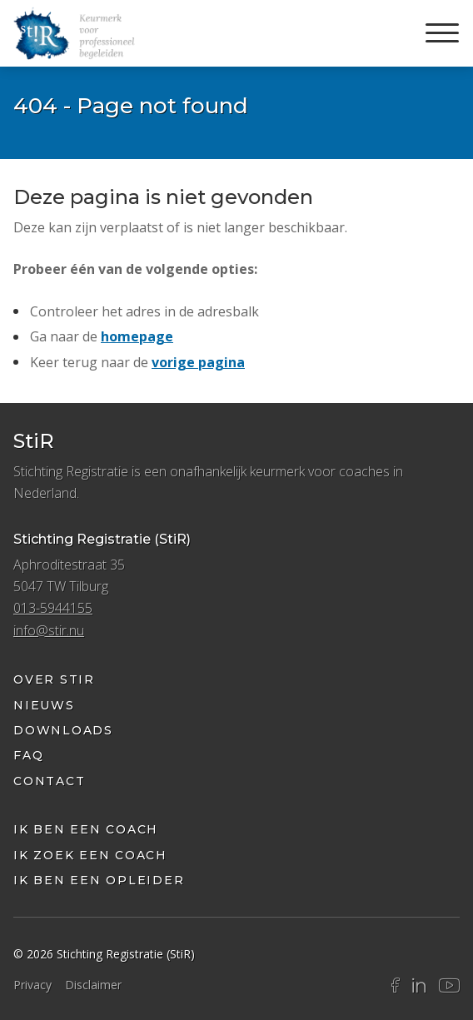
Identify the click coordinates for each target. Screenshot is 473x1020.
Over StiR (54, 679)
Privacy (32, 985)
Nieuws (44, 705)
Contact (49, 781)
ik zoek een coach (90, 855)
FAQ (28, 755)
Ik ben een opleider (98, 880)
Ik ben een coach (85, 829)
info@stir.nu (48, 630)
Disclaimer (93, 985)
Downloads (63, 730)
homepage (137, 336)
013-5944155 (52, 608)
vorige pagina (198, 362)
